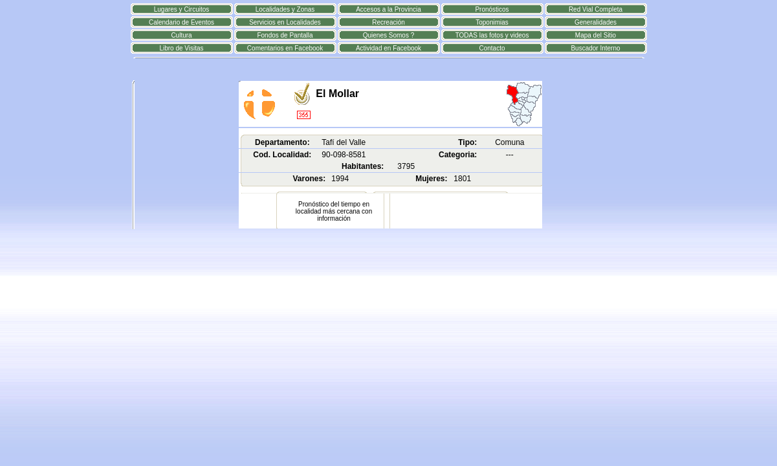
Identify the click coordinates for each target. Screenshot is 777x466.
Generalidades (596, 22)
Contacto (492, 48)
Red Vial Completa (595, 9)
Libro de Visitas (181, 48)
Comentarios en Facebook (285, 48)
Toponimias (492, 22)
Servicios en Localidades (285, 22)
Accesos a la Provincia (388, 9)
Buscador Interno (595, 48)
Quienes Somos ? (389, 35)
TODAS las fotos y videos (492, 35)
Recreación (388, 22)
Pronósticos (492, 9)
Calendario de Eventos (181, 22)
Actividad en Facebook (388, 48)
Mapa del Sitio (595, 35)
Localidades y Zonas (285, 9)
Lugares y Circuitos (182, 9)
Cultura (181, 35)
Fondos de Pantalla (284, 35)
